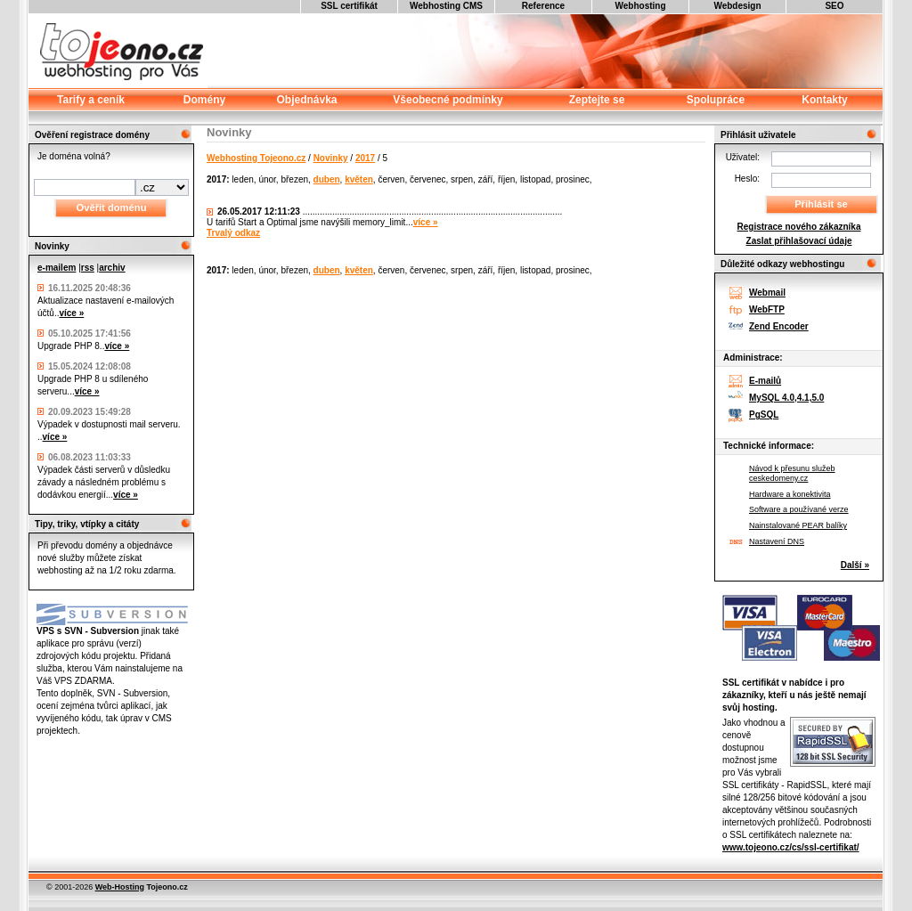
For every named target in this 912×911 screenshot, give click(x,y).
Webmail (767, 292)
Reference (543, 6)
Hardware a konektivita (790, 494)
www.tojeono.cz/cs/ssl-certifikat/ (790, 847)
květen (359, 179)
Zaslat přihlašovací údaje (799, 241)
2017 (365, 158)
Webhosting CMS (446, 6)
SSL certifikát (349, 6)
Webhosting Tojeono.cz (256, 158)
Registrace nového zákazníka (799, 227)
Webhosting (640, 6)
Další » (855, 565)
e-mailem (56, 267)
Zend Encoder (779, 326)
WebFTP (767, 309)
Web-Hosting (119, 887)
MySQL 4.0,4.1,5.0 (786, 398)
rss (87, 267)
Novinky (331, 158)
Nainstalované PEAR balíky (798, 525)
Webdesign (737, 6)
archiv (112, 267)
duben (327, 179)
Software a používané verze (799, 509)
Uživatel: (743, 157)
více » (71, 313)
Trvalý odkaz (233, 233)
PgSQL (763, 414)
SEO (834, 6)
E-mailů (765, 381)
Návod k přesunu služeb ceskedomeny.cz (792, 473)
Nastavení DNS (776, 541)
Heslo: (747, 178)
